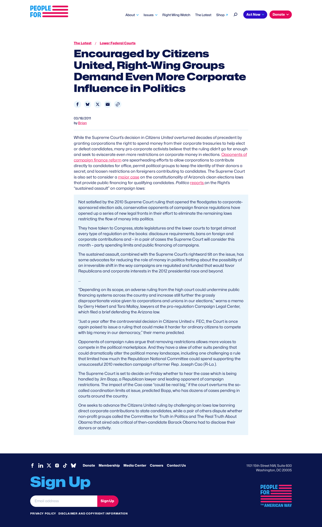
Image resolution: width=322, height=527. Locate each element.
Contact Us (176, 465)
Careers (156, 465)
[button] (117, 104)
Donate (279, 15)
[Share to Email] (107, 104)
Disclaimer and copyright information (93, 513)
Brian (82, 123)
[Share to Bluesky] (87, 104)
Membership (109, 465)
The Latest (203, 15)
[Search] (235, 14)
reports (197, 182)
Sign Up (107, 501)
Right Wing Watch (176, 15)
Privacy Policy (43, 513)
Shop (220, 15)
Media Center (134, 465)
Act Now (253, 15)
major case (128, 177)
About (130, 15)
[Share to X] (97, 104)
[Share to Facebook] (77, 104)
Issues (149, 15)
